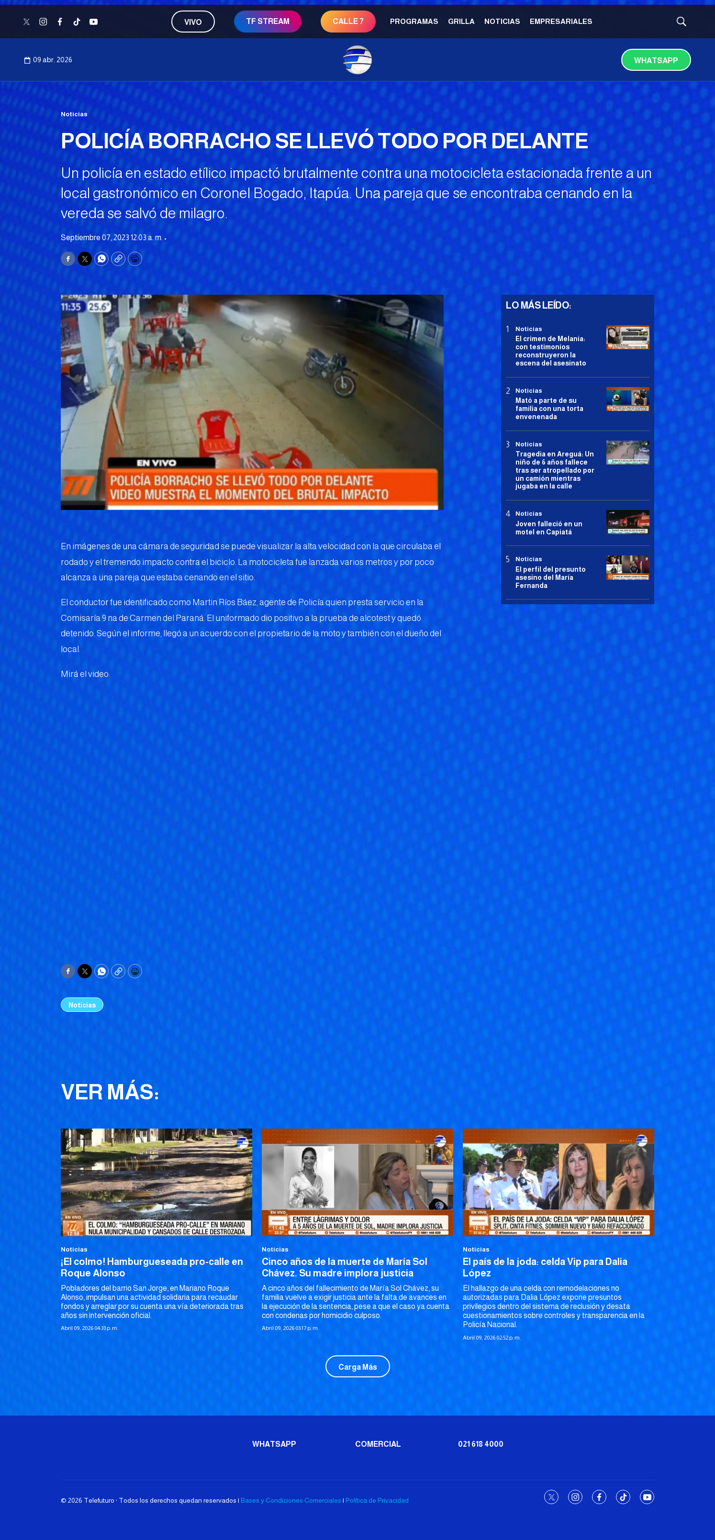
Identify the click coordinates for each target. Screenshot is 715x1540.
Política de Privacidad (377, 1500)
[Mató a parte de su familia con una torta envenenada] (627, 399)
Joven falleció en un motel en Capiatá (548, 528)
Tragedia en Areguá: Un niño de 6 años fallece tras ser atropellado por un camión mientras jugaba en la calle (554, 470)
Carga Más (357, 1367)
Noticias (502, 21)
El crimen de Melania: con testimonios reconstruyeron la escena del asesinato (550, 350)
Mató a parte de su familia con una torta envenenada (549, 409)
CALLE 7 (348, 21)
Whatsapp (656, 60)
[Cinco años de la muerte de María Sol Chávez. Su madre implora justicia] (357, 1182)
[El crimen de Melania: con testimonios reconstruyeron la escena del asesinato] (627, 337)
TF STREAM (268, 21)
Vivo (193, 22)
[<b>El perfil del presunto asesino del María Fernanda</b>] (627, 567)
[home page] (357, 59)
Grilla (461, 21)
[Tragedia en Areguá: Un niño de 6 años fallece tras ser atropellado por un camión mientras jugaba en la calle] (627, 453)
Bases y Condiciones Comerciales (291, 1500)
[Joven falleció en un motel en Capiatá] (627, 522)
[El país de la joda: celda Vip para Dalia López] (558, 1182)
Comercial (378, 1444)
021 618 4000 (480, 1444)
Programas (414, 21)
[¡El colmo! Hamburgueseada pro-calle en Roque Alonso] (156, 1182)
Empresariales (561, 21)
